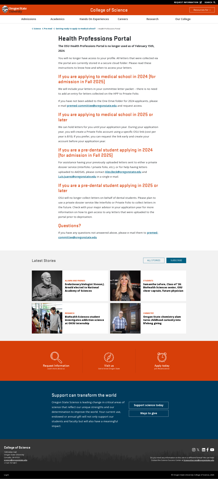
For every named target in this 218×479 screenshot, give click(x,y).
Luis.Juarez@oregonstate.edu (77, 176)
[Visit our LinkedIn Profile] (203, 450)
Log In (6, 475)
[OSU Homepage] (14, 12)
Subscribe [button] (176, 260)
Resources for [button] (202, 9)
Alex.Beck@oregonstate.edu (123, 172)
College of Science (109, 10)
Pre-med (48, 28)
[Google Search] (210, 2)
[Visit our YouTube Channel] (212, 450)
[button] (149, 405)
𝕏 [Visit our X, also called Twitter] (198, 449)
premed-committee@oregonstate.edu (92, 106)
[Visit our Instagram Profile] (193, 450)
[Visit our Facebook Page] (207, 450)
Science (37, 28)
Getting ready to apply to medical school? (75, 28)
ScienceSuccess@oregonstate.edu (199, 460)
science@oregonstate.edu (15, 460)
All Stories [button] (153, 260)
